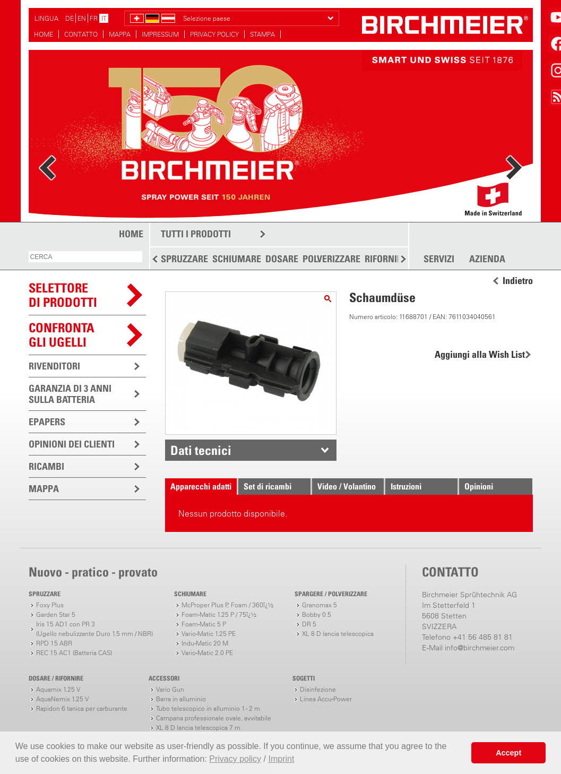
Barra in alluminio (181, 699)
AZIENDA (487, 259)
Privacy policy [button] (235, 758)
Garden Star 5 (55, 614)
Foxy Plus (50, 605)
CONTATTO (81, 34)
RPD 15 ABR (54, 643)
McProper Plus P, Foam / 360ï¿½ (227, 605)
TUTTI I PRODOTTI (196, 233)
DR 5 (309, 624)
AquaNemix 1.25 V (62, 699)
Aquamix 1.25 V (58, 689)
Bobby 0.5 (316, 614)
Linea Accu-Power (326, 699)
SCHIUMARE (236, 258)
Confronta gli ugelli (61, 334)
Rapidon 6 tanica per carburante (81, 708)
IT (104, 18)
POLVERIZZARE (331, 258)
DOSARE (281, 258)
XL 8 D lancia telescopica (338, 634)
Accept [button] (508, 753)
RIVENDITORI (54, 366)
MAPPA (120, 34)
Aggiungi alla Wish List (480, 354)
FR (94, 18)
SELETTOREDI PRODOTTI (63, 294)
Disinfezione (318, 689)
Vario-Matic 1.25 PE (209, 634)
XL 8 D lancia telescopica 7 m (198, 728)
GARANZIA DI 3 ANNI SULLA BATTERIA (70, 394)
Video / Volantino (346, 486)
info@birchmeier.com (479, 647)
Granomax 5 (319, 605)
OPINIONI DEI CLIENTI (72, 444)
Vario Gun (170, 689)
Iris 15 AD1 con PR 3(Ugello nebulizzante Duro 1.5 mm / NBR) (94, 629)
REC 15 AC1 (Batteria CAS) (74, 653)
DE (69, 18)
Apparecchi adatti (200, 486)
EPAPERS (47, 421)
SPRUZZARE (184, 258)
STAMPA (262, 34)
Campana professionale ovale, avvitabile (213, 718)
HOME (43, 34)
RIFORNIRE (386, 258)
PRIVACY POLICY (214, 34)
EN (81, 18)
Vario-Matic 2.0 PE (207, 653)
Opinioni (478, 486)
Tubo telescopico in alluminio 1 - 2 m (208, 708)
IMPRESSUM (160, 34)
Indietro (518, 281)
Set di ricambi (267, 486)
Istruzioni (406, 486)
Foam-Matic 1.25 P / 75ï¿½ (219, 614)
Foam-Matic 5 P (204, 624)
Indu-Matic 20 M (205, 643)
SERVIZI (439, 259)
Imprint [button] (281, 758)
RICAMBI (46, 466)
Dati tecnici (200, 450)
